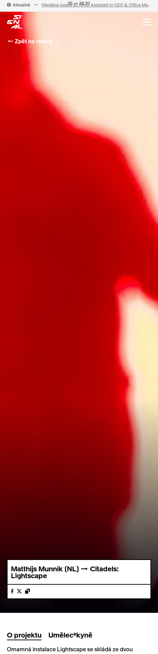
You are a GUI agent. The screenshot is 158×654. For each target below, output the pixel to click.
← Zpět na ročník (30, 41)
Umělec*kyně (70, 635)
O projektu (24, 635)
